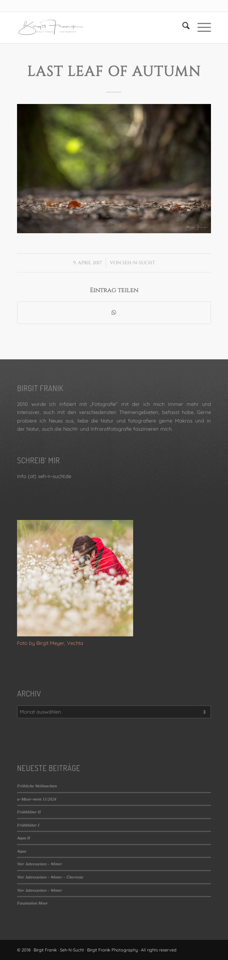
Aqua (21, 851)
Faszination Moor (32, 903)
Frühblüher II (29, 811)
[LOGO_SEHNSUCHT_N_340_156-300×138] (94, 27)
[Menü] (200, 27)
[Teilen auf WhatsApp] (114, 312)
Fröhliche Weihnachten (37, 785)
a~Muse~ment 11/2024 (36, 799)
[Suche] (182, 27)
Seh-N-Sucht (138, 263)
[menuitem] (182, 27)
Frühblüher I (28, 825)
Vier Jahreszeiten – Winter (39, 863)
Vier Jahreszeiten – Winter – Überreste (50, 877)
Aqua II (23, 837)
